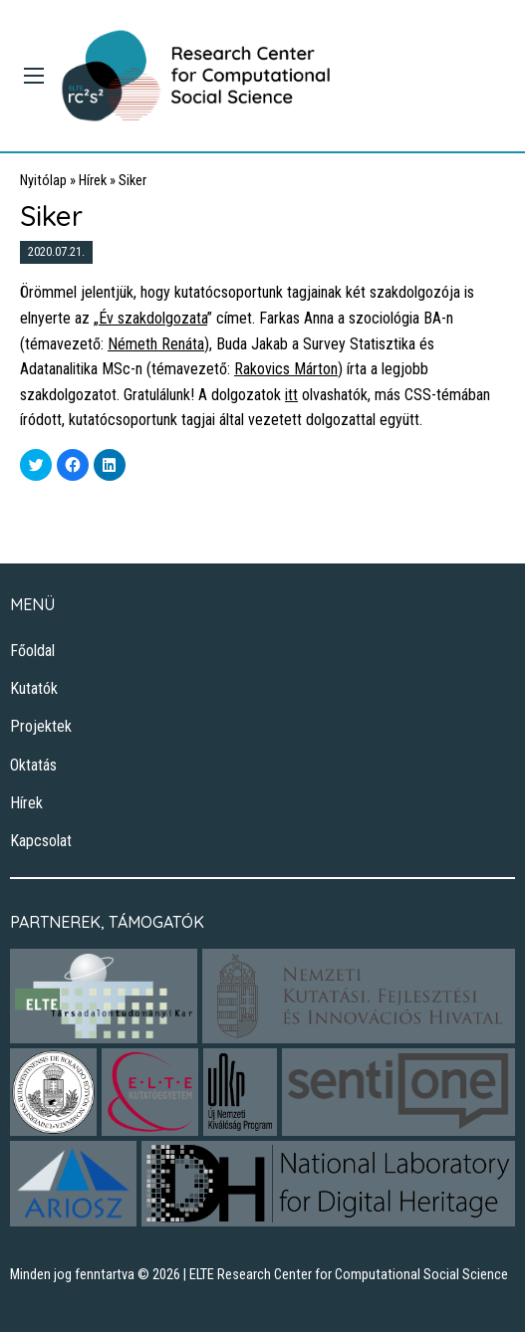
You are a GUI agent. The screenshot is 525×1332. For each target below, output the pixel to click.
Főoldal (32, 650)
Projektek (41, 726)
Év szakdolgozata (153, 318)
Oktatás (33, 765)
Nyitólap (43, 180)
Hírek (93, 180)
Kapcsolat (41, 840)
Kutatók (34, 688)
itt (291, 394)
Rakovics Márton (286, 368)
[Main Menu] (34, 76)
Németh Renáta (156, 343)
